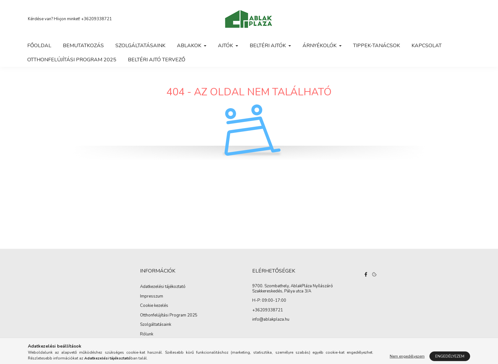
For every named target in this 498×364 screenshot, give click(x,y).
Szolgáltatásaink (140, 45)
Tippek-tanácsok (376, 45)
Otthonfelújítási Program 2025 (71, 59)
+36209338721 (96, 19)
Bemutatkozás (83, 45)
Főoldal (39, 45)
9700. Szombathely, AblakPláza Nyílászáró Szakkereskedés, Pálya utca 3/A (292, 289)
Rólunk (146, 334)
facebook (365, 274)
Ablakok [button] (190, 45)
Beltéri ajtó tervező (156, 59)
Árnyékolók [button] (320, 45)
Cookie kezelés (154, 305)
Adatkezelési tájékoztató (163, 287)
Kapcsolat (426, 45)
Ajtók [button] (226, 45)
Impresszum (151, 296)
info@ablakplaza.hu (270, 319)
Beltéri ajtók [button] (268, 45)
